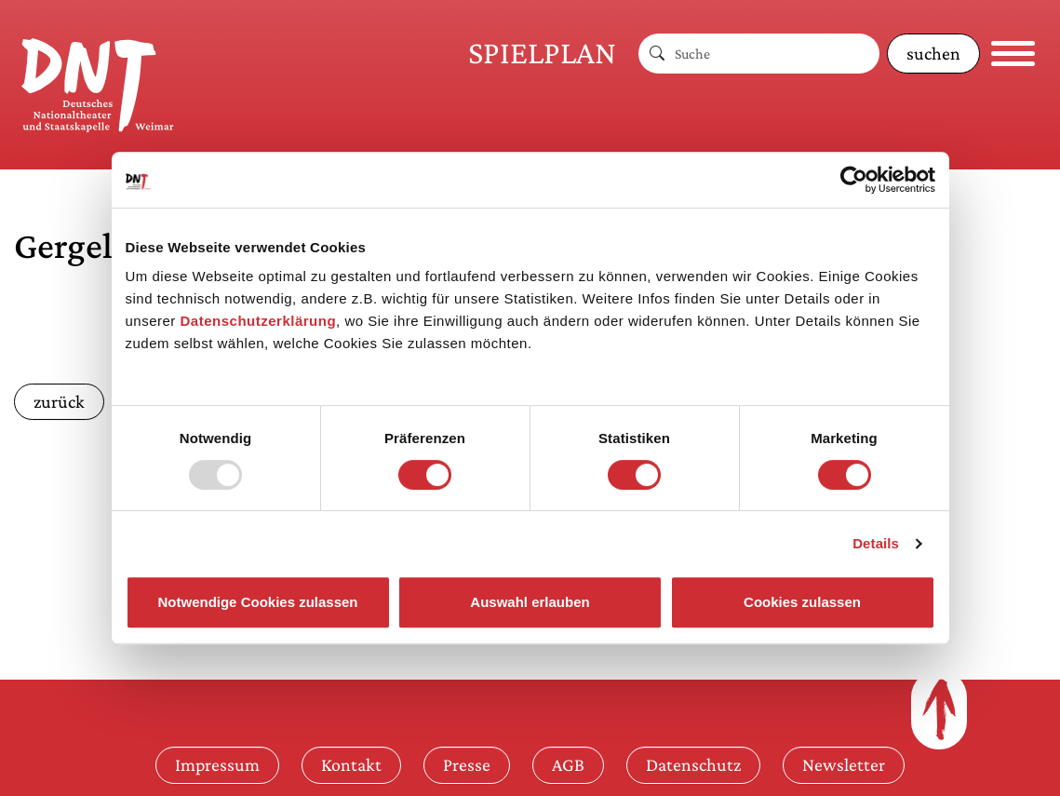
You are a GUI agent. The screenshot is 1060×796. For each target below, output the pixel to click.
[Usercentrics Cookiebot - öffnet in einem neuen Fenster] (853, 180)
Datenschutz (693, 764)
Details (875, 543)
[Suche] (777, 54)
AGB (568, 764)
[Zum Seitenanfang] (939, 709)
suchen (933, 53)
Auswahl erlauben (529, 602)
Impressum (217, 764)
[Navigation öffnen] (1013, 54)
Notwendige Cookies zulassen (257, 602)
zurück (59, 401)
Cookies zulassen (802, 602)
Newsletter (843, 764)
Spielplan (542, 52)
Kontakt (351, 764)
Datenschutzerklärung (259, 321)
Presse (466, 764)
